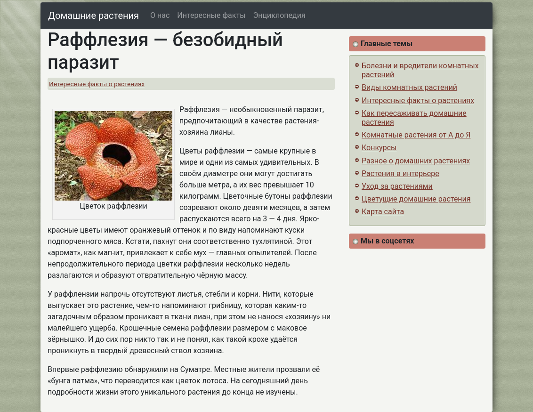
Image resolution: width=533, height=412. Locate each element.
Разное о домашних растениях (416, 160)
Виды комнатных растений (409, 87)
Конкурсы (379, 147)
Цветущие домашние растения (416, 198)
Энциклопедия (279, 15)
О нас (160, 15)
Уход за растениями (397, 186)
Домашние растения (93, 15)
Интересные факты (211, 15)
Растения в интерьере (400, 173)
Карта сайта (383, 211)
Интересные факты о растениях (97, 84)
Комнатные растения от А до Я (416, 134)
